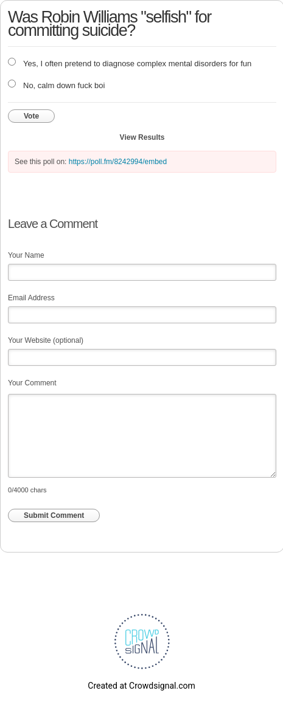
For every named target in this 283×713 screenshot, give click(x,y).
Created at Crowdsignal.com (141, 686)
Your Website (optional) (45, 340)
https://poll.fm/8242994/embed (118, 161)
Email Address (31, 298)
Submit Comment (54, 515)
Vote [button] (31, 116)
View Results (142, 137)
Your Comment (32, 383)
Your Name (26, 255)
